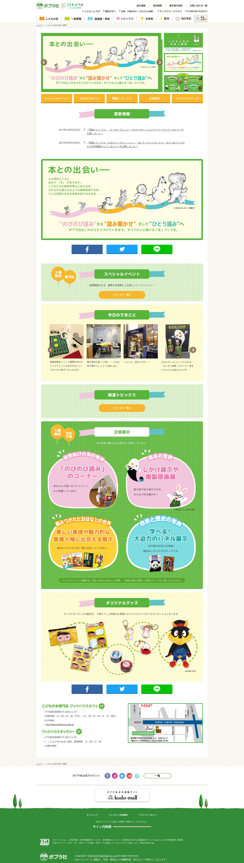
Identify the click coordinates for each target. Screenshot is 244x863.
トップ (39, 25)
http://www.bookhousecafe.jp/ (60, 724)
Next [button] (159, 62)
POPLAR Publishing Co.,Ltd (102, 855)
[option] (101, 62)
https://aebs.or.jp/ (147, 843)
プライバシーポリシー (148, 815)
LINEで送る (157, 246)
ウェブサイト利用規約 (118, 815)
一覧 (157, 775)
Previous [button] (44, 62)
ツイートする (122, 246)
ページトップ (204, 858)
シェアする (87, 246)
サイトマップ (92, 815)
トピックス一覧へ (122, 294)
